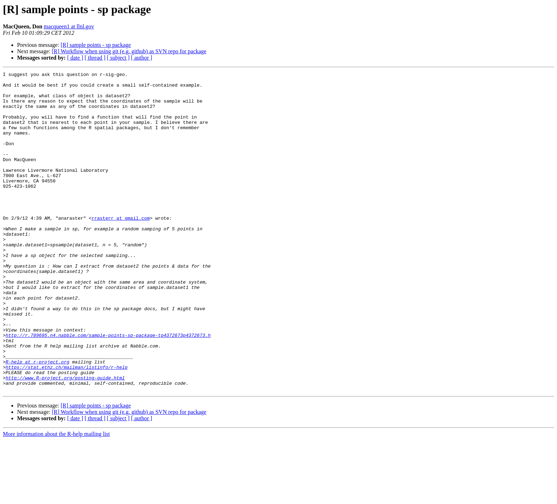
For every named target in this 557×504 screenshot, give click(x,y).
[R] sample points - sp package (96, 45)
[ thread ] (95, 58)
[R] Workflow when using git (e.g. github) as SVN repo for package (129, 51)
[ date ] (75, 58)
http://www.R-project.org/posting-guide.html (65, 439)
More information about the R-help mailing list (56, 498)
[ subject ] (118, 58)
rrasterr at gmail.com (121, 248)
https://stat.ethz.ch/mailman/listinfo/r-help (67, 426)
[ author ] (141, 58)
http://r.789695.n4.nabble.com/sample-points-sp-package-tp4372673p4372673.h (108, 388)
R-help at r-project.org (37, 420)
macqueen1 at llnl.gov (69, 26)
